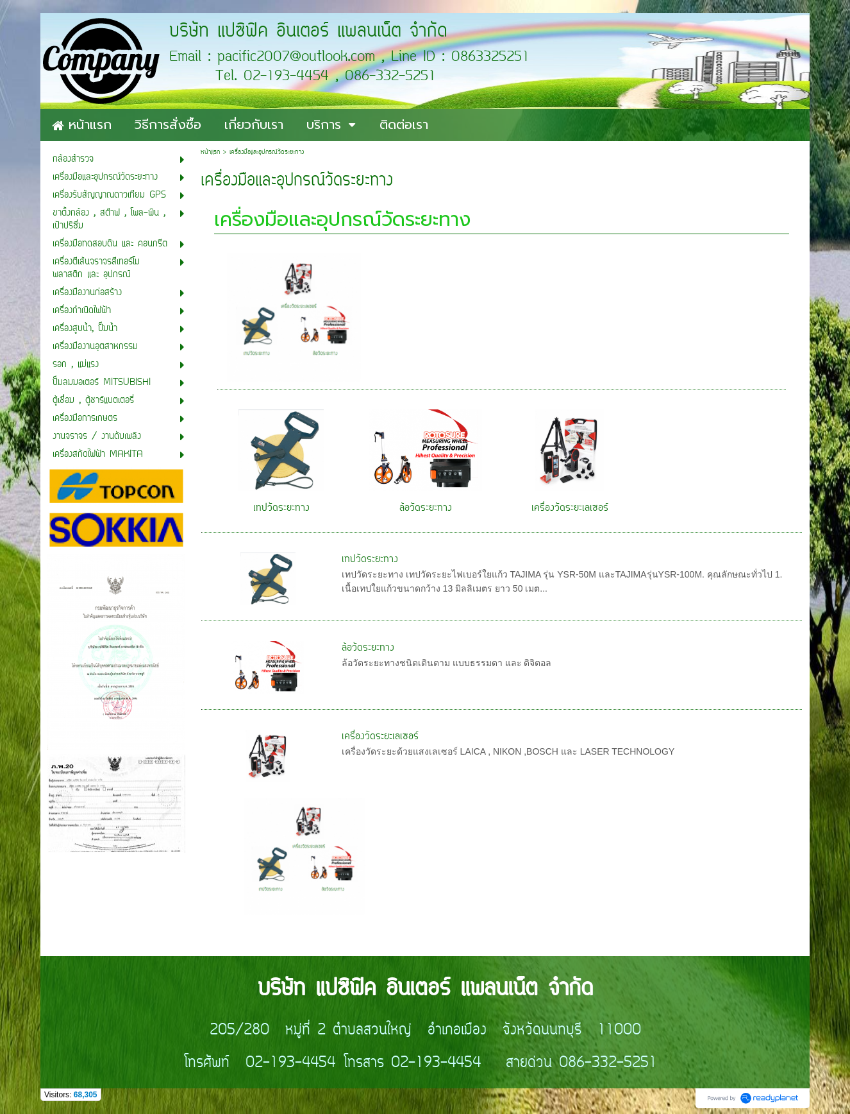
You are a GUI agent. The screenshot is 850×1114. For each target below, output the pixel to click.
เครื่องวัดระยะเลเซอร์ (569, 508)
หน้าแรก (210, 152)
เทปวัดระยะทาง (281, 508)
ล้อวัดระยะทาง (425, 508)
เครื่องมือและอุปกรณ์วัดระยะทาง (342, 219)
